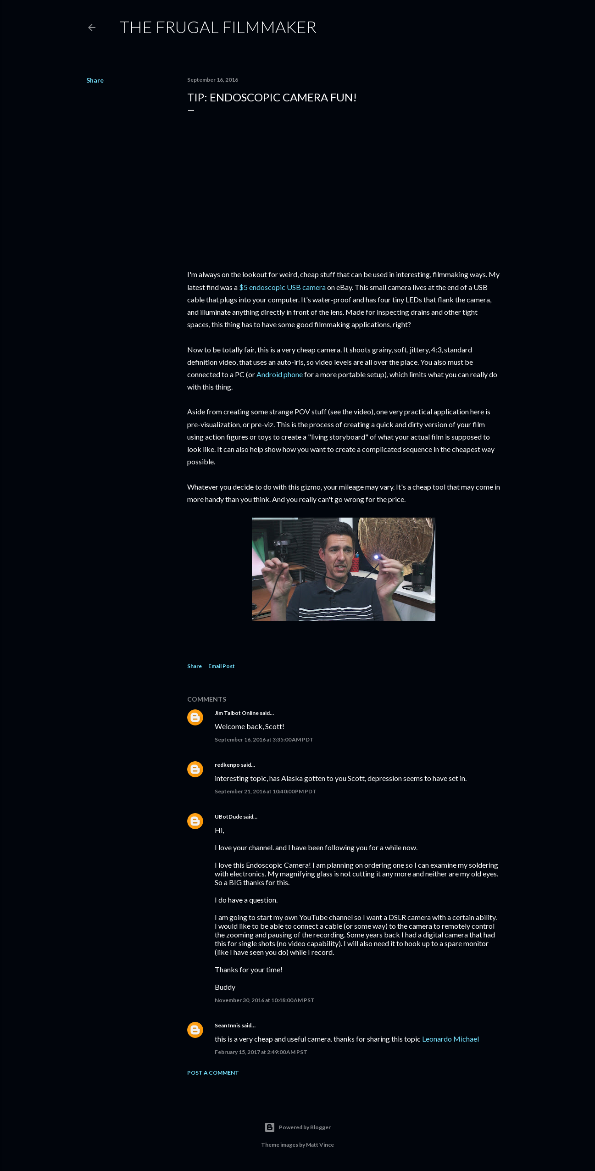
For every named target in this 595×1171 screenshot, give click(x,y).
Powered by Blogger (297, 1127)
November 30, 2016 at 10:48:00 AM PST (265, 1000)
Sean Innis (227, 1025)
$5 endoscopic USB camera (282, 287)
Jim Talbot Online (237, 712)
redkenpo (227, 764)
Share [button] (95, 80)
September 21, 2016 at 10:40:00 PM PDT (266, 791)
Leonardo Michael (450, 1038)
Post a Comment (213, 1072)
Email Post (221, 666)
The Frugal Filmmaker (218, 27)
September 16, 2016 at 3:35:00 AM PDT (264, 739)
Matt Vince (320, 1144)
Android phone (279, 374)
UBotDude (228, 816)
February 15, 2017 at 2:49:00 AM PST (261, 1051)
